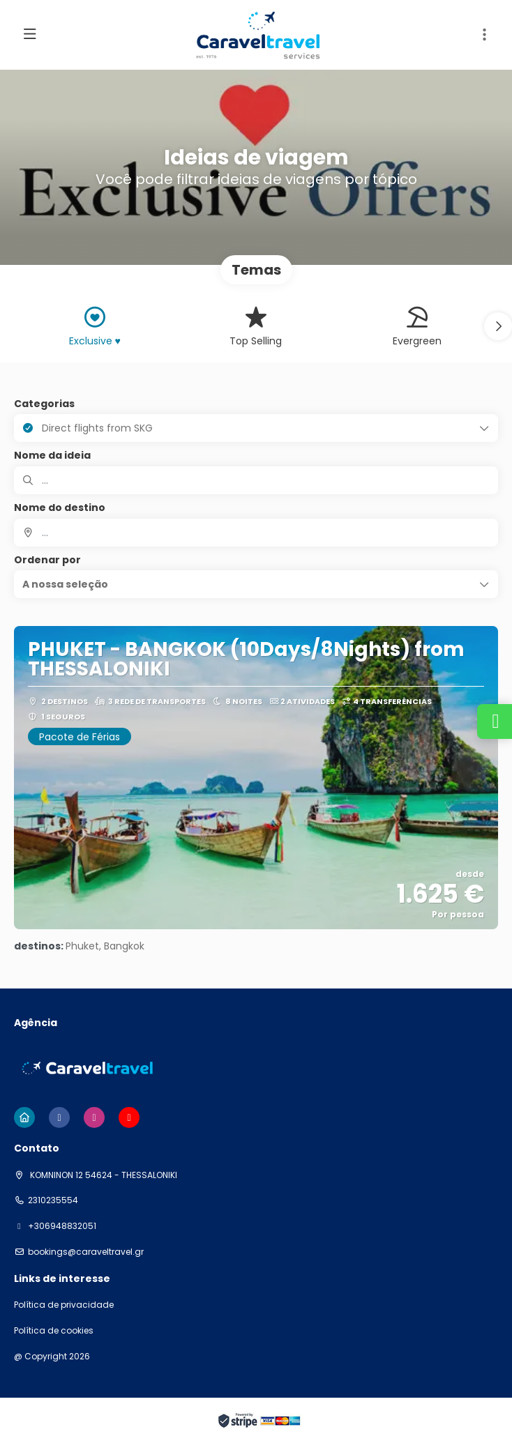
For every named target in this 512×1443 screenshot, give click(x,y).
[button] (484, 35)
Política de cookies (53, 1330)
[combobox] (256, 533)
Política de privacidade (64, 1305)
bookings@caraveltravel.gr (86, 1252)
